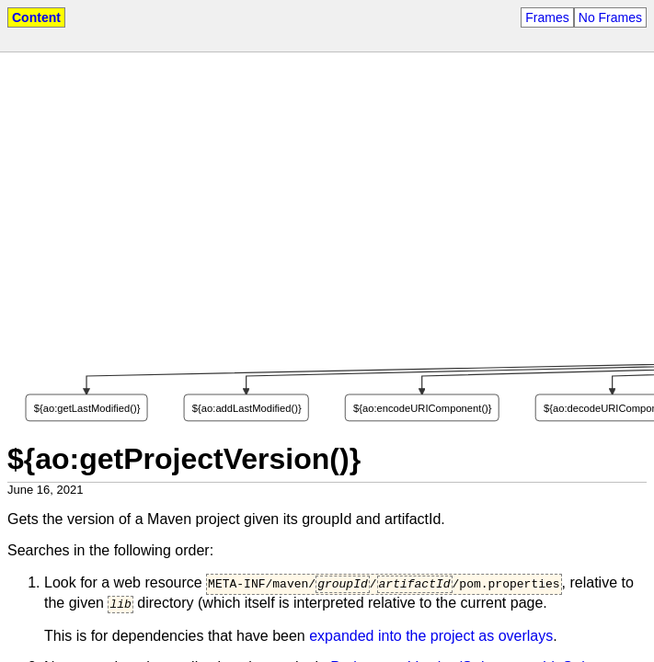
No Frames (610, 17)
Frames (546, 17)
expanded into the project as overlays (431, 640)
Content (36, 17)
